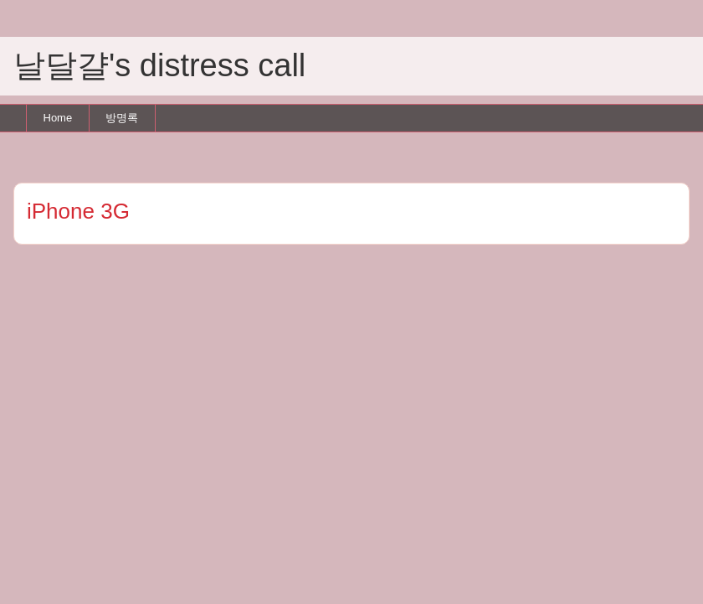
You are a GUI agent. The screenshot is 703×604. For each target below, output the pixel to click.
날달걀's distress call (159, 65)
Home (58, 117)
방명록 (121, 117)
